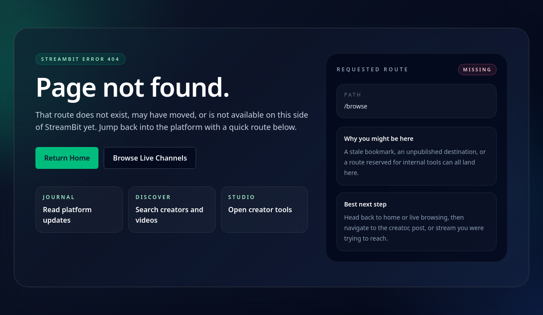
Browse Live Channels (150, 158)
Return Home (67, 158)
